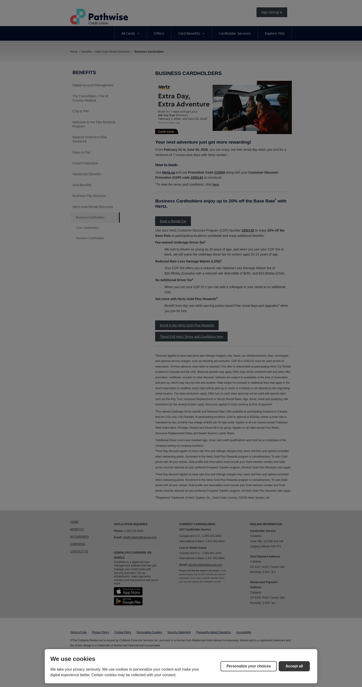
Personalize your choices (248, 666)
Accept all (294, 666)
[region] (181, 666)
